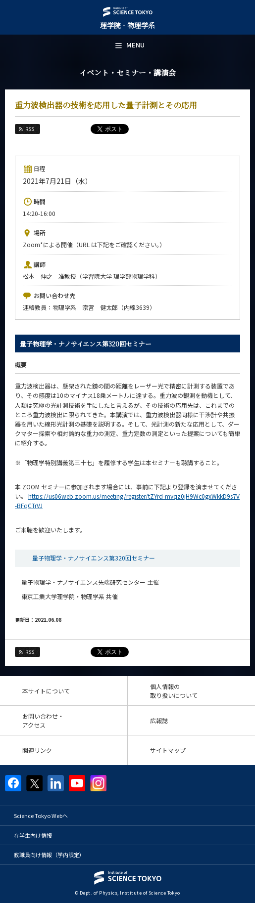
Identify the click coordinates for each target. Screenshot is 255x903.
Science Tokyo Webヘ (41, 815)
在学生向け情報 (33, 835)
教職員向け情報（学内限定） (49, 855)
